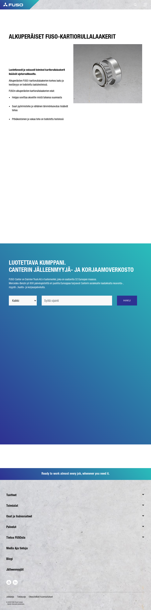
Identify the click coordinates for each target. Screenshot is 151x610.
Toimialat (12, 506)
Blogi (9, 559)
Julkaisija (10, 596)
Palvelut (11, 527)
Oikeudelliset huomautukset (41, 596)
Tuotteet (11, 495)
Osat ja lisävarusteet (19, 516)
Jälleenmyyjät (15, 569)
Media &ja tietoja (17, 548)
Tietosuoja (21, 596)
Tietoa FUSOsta (15, 537)
